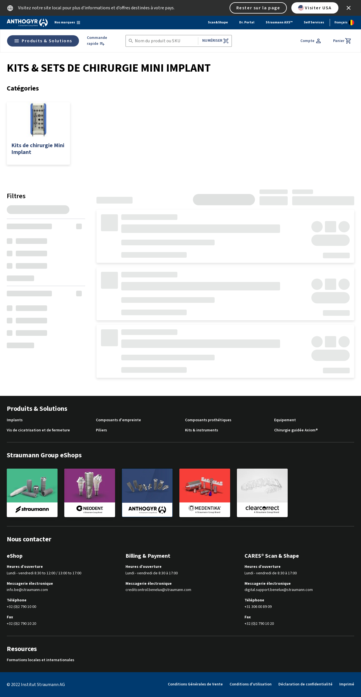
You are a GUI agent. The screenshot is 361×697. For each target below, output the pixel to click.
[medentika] (204, 493)
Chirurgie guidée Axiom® (296, 430)
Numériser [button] (215, 41)
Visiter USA (315, 8)
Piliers (101, 430)
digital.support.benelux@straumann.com (279, 590)
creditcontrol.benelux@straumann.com (158, 590)
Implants (15, 420)
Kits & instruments (201, 430)
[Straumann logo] (27, 22)
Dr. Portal (246, 22)
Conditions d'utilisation (251, 684)
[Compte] (311, 41)
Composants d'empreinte (118, 420)
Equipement (285, 420)
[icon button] (348, 8)
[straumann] (32, 493)
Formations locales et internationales (40, 660)
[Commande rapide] (101, 41)
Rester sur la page (258, 8)
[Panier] (342, 41)
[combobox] (165, 41)
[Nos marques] (67, 22)
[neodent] (89, 493)
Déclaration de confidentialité (305, 684)
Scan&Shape (218, 22)
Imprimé (346, 684)
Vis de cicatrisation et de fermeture (38, 430)
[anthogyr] (147, 493)
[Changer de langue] (344, 22)
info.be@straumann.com (27, 590)
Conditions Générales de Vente (195, 684)
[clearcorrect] (262, 493)
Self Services (314, 22)
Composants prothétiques (208, 420)
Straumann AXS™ (279, 22)
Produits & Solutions (43, 41)
